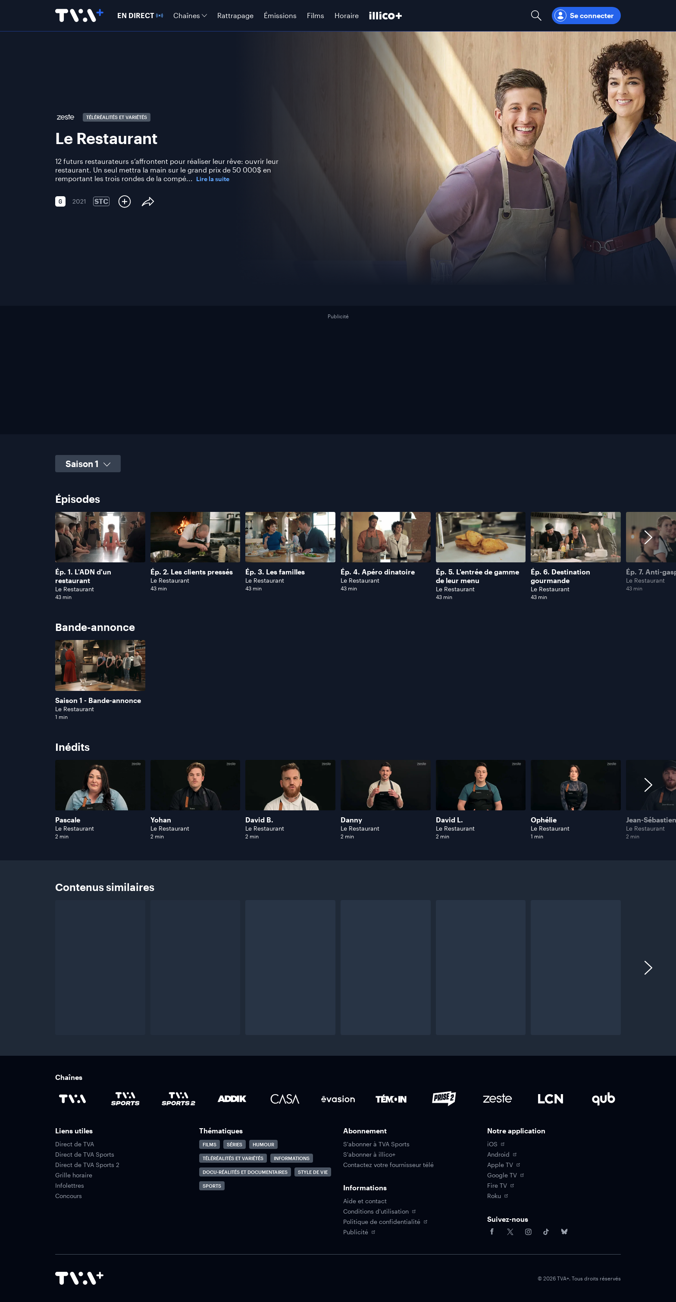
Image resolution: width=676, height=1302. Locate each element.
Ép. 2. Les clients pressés (191, 572)
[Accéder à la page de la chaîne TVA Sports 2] (178, 1099)
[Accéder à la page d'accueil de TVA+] (79, 1278)
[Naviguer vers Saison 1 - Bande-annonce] (100, 680)
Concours (68, 1195)
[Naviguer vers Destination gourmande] (576, 556)
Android (501, 1154)
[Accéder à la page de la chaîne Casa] (285, 1099)
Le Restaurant (74, 589)
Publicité (359, 1232)
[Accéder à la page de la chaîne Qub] (603, 1099)
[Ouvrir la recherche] (536, 15)
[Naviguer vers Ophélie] (576, 800)
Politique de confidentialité (385, 1221)
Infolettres (69, 1185)
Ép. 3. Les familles (275, 572)
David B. (259, 820)
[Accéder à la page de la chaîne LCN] (550, 1099)
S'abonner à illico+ (369, 1154)
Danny (351, 820)
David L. (449, 820)
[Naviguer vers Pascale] (100, 800)
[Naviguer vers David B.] (290, 800)
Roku (497, 1195)
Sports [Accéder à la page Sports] (212, 1186)
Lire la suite (212, 179)
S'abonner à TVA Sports (376, 1144)
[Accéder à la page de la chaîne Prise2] (444, 1099)
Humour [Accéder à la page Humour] (263, 1144)
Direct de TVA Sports (84, 1154)
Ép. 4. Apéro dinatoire (378, 572)
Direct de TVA (74, 1144)
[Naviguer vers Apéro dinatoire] (386, 556)
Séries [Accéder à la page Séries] (234, 1144)
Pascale (67, 820)
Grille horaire (73, 1175)
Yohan (160, 820)
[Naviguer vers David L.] (481, 800)
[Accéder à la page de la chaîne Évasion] (338, 1099)
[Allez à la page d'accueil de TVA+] (79, 15)
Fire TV (500, 1185)
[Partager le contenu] (148, 201)
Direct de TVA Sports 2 (87, 1164)
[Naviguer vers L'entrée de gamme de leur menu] (481, 556)
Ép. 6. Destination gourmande (560, 576)
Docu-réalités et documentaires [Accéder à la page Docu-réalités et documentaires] (245, 1172)
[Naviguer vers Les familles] (290, 556)
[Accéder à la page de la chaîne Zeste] (497, 1099)
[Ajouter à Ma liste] (124, 201)
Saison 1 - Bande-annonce (98, 700)
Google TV (505, 1175)
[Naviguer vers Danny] (386, 800)
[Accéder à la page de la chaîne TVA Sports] (125, 1099)
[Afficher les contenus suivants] (648, 556)
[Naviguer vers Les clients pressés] (195, 556)
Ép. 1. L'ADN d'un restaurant (83, 576)
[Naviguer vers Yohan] (195, 800)
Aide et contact (365, 1201)
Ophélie (544, 820)
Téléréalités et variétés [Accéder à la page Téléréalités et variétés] (233, 1158)
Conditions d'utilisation (379, 1211)
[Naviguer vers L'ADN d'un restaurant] (100, 556)
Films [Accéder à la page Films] (209, 1144)
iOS (495, 1144)
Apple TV (503, 1164)
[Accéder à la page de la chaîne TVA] (72, 1099)
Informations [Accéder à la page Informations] (292, 1158)
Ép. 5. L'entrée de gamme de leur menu (477, 576)
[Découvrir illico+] (385, 15)
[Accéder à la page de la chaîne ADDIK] (232, 1099)
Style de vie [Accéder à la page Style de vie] (313, 1172)
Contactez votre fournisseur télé (388, 1164)
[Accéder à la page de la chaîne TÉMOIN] (391, 1099)
